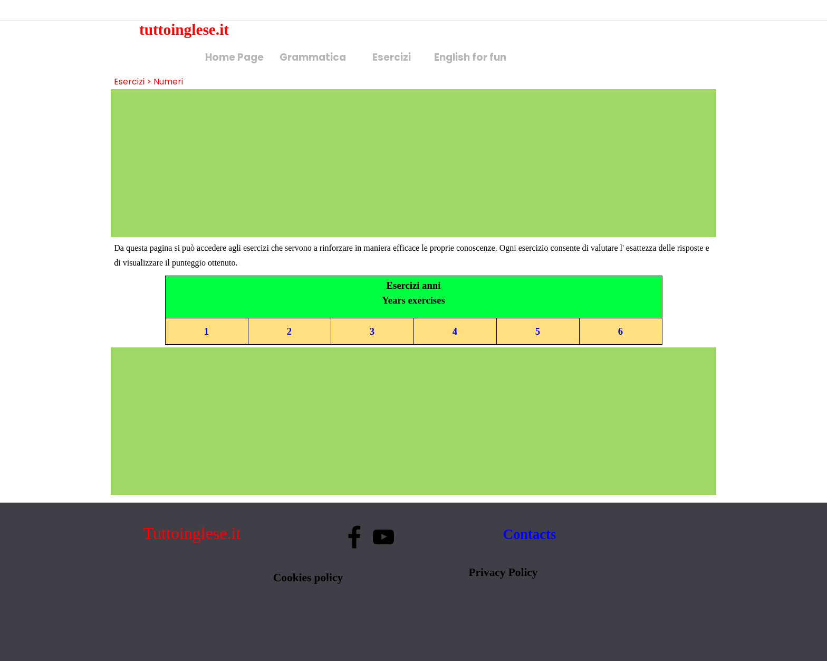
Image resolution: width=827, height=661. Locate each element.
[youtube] (383, 537)
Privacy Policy (503, 572)
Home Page (234, 57)
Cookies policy (308, 577)
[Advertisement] (413, 163)
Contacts (529, 534)
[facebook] (354, 537)
